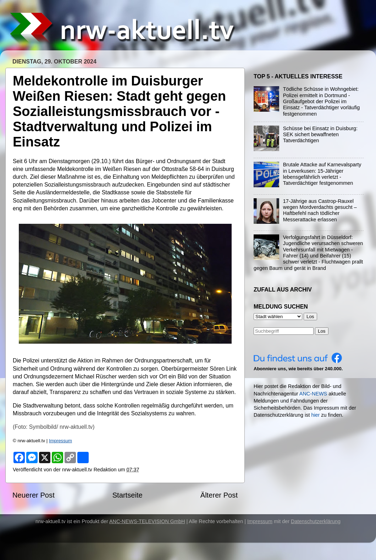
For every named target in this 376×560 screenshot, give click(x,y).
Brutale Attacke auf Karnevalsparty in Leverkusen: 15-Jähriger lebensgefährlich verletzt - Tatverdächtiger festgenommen (322, 174)
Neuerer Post (33, 495)
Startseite (127, 495)
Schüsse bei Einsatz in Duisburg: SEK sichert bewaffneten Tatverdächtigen (320, 135)
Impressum (60, 440)
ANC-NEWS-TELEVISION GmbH (147, 521)
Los (322, 331)
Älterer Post (219, 495)
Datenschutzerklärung (316, 521)
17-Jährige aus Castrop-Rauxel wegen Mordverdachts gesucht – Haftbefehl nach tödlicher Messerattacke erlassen (320, 210)
